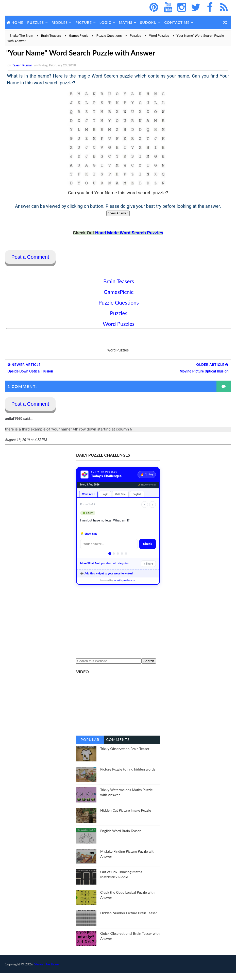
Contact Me (177, 22)
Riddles (60, 22)
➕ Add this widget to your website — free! (106, 573)
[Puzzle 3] (118, 554)
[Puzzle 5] (126, 554)
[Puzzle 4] (122, 554)
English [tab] (137, 494)
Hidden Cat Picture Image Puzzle (125, 810)
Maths (125, 22)
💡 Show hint (88, 534)
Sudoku (148, 22)
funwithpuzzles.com (124, 580)
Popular (90, 740)
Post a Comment (30, 257)
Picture (83, 22)
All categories (121, 563)
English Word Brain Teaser (120, 831)
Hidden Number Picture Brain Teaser (128, 913)
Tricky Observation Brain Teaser (124, 749)
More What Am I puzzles (95, 563)
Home (17, 22)
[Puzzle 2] (114, 554)
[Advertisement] (118, 621)
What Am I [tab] (88, 494)
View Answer (118, 213)
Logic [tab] (105, 494)
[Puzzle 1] (110, 553)
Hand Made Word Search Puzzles (129, 233)
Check (147, 544)
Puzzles (35, 22)
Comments (118, 740)
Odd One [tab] (120, 494)
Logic (105, 22)
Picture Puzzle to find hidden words (127, 769)
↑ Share (148, 564)
